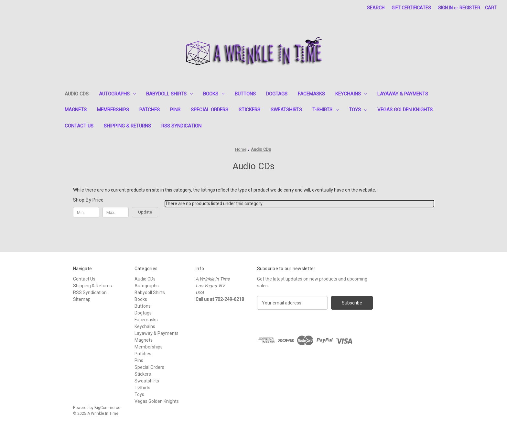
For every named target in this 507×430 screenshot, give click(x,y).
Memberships (113, 110)
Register (469, 7)
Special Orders (209, 110)
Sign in (445, 7)
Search (375, 7)
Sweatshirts (286, 110)
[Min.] (86, 212)
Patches (149, 110)
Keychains (351, 94)
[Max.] (115, 212)
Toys (358, 110)
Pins (175, 110)
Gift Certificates (411, 7)
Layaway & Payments (402, 94)
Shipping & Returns (127, 126)
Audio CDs (77, 94)
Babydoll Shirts (169, 94)
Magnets (76, 110)
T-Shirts (325, 110)
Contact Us (79, 126)
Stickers (249, 110)
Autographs (117, 94)
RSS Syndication (181, 126)
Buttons (245, 94)
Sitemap (82, 299)
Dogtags (276, 94)
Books (213, 94)
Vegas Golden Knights (405, 110)
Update (145, 212)
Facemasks (311, 94)
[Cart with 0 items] (490, 8)
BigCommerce (107, 407)
